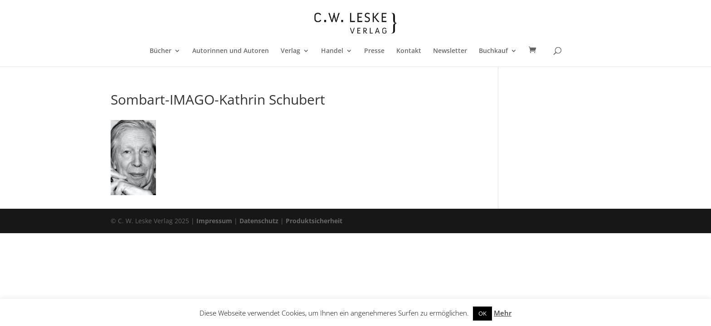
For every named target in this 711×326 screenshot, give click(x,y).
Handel (332, 51)
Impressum (214, 220)
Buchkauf (493, 51)
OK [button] (482, 313)
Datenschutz (258, 220)
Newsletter (450, 51)
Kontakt (408, 51)
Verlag (290, 51)
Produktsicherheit (314, 220)
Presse (374, 51)
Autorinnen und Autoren (230, 51)
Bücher (160, 51)
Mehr (502, 312)
